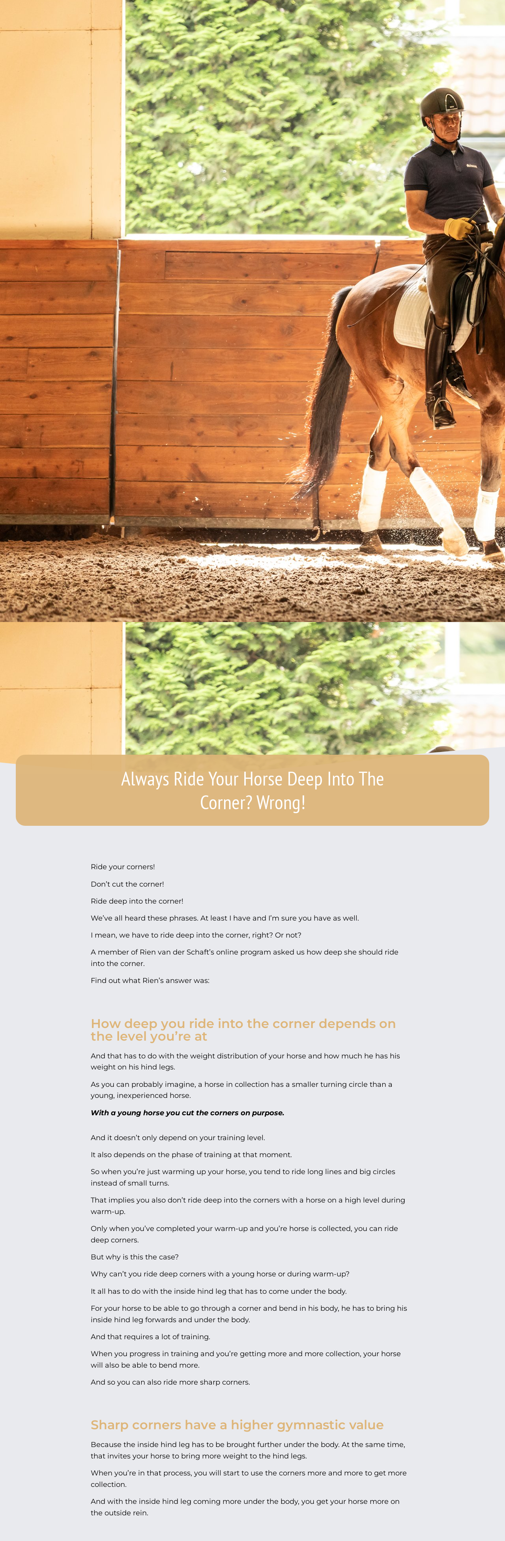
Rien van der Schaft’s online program (205, 952)
